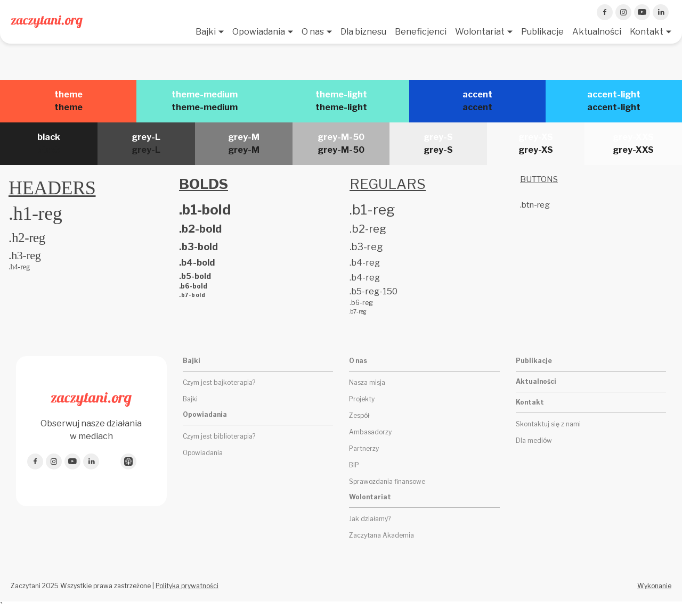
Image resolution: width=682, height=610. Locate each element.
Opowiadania (258, 32)
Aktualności (596, 32)
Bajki (206, 32)
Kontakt (646, 32)
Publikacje (542, 32)
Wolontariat (480, 32)
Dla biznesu (363, 32)
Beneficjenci (420, 32)
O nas (313, 32)
